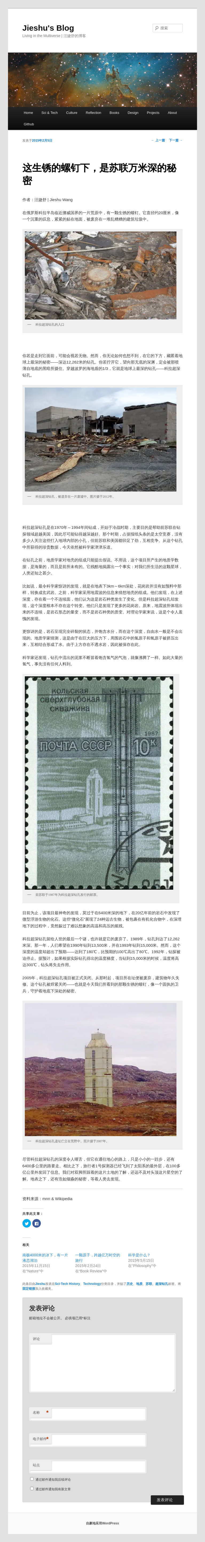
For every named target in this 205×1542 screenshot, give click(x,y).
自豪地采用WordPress (102, 1523)
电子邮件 (41, 1439)
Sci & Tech (49, 113)
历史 (130, 1284)
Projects (153, 113)
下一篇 (176, 140)
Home (28, 113)
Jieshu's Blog (48, 27)
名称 (41, 1413)
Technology (92, 1284)
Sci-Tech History (67, 1284)
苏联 (149, 1284)
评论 (36, 1339)
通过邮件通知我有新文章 (53, 1489)
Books (114, 113)
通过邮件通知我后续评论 (53, 1479)
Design (133, 113)
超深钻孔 (161, 1284)
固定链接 (28, 1289)
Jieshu (40, 1284)
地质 (139, 1284)
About (172, 113)
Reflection (93, 113)
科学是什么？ (139, 1255)
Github (29, 124)
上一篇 (158, 140)
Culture (71, 113)
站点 (36, 1465)
